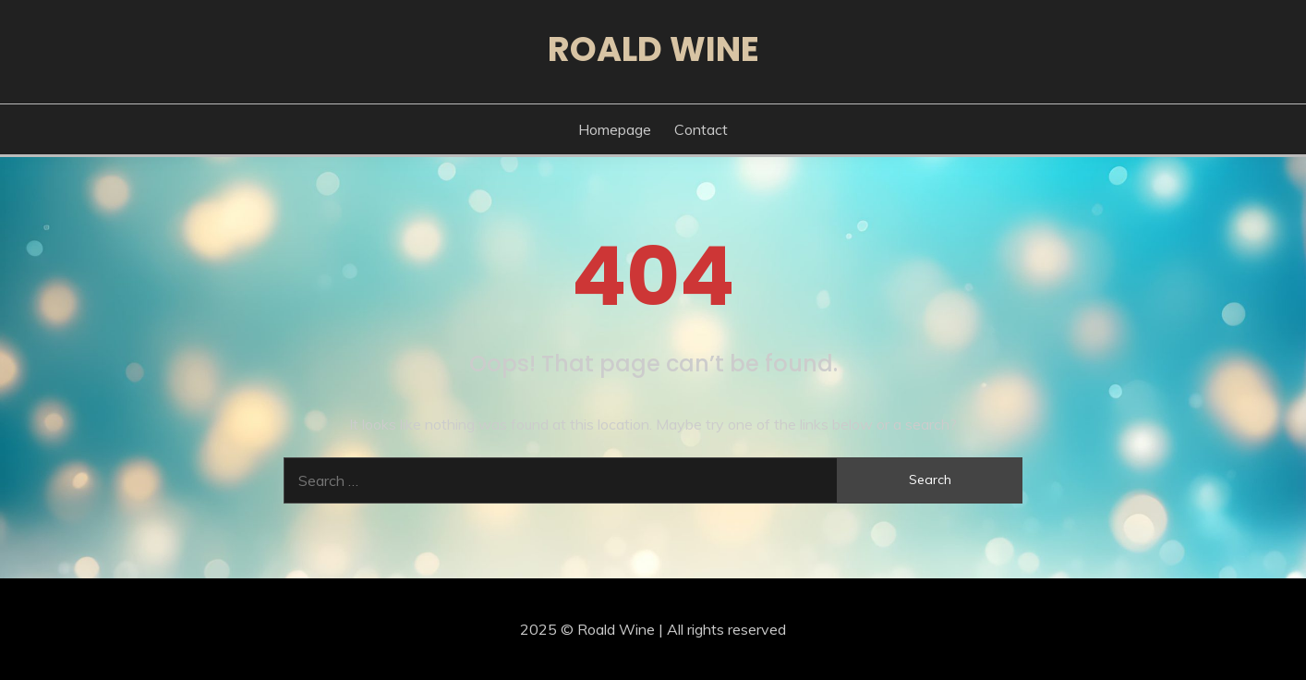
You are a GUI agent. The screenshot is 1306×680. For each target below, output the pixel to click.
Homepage (614, 129)
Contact (701, 129)
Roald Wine (653, 49)
